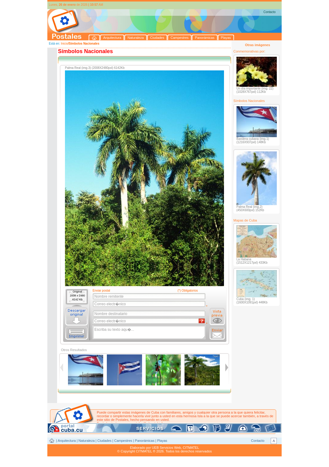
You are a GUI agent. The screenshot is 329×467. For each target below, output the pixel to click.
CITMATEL (191, 447)
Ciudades (104, 440)
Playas (162, 440)
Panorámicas (144, 440)
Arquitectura (67, 440)
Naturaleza (87, 440)
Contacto (269, 12)
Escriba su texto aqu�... (149, 332)
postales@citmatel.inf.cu (149, 423)
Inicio (64, 43)
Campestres (123, 440)
